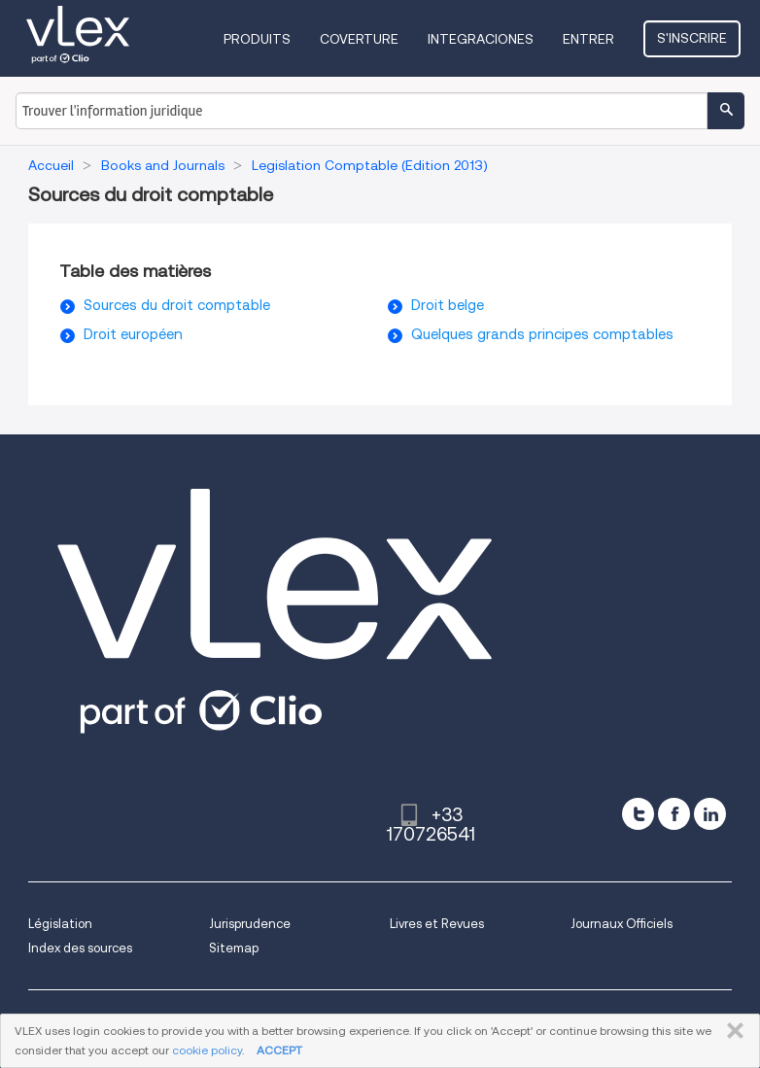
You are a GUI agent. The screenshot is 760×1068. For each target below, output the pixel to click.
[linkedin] (710, 814)
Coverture (359, 39)
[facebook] (674, 814)
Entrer (588, 39)
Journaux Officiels (621, 923)
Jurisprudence (250, 923)
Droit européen (133, 334)
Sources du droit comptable (177, 305)
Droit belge (447, 305)
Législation (60, 923)
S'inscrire (692, 38)
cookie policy (207, 1050)
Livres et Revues (437, 923)
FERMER (731, 1031)
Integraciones (481, 39)
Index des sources (80, 948)
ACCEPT (279, 1050)
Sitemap (234, 948)
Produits (257, 39)
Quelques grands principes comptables (542, 334)
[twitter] (638, 814)
